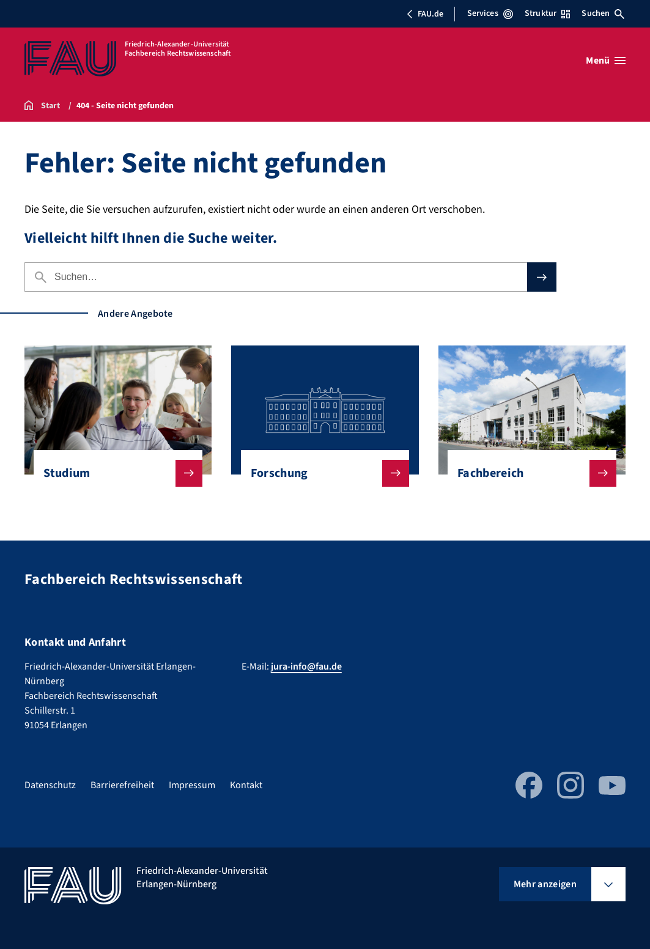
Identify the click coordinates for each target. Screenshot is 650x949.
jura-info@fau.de (306, 666)
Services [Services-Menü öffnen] (490, 13)
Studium (113, 473)
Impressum (192, 785)
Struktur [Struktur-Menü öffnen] (547, 13)
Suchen (603, 13)
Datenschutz (50, 785)
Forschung (320, 473)
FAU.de (425, 14)
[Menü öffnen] (606, 60)
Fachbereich (527, 473)
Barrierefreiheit (122, 785)
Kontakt (246, 785)
